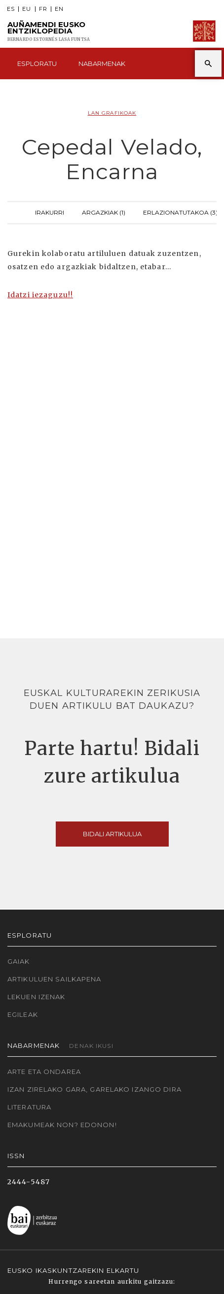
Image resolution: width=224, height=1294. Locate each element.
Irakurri (49, 211)
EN (59, 9)
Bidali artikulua (112, 834)
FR (43, 9)
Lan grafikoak (112, 113)
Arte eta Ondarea (44, 1071)
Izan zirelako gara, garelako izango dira (94, 1089)
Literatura (29, 1107)
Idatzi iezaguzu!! (40, 294)
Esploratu (37, 63)
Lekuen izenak (36, 997)
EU (26, 9)
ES (11, 9)
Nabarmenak (101, 63)
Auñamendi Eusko (48, 31)
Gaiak (18, 961)
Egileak (22, 1014)
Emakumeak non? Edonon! (62, 1125)
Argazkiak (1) (103, 211)
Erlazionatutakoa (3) (180, 211)
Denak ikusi (91, 1045)
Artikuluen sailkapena (54, 979)
